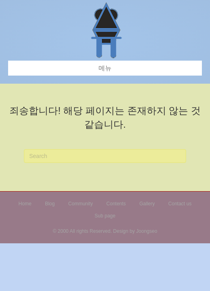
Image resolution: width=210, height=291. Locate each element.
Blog (50, 204)
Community (80, 204)
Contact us (179, 204)
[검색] (105, 156)
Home (25, 204)
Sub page (104, 216)
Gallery (147, 204)
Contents (116, 204)
